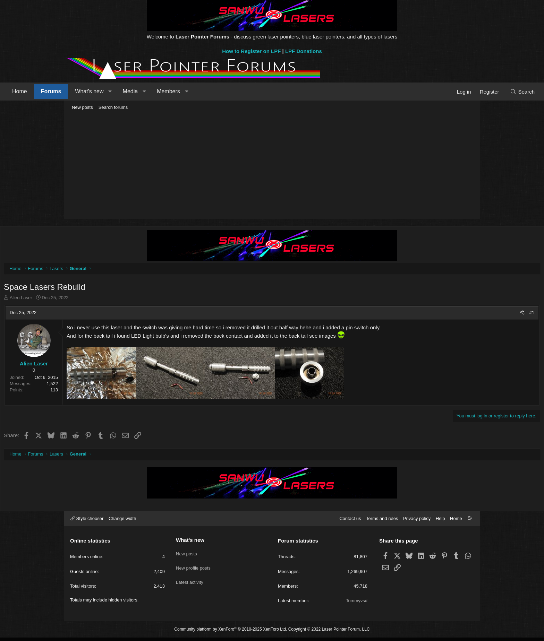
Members (230, 91)
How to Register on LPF (251, 51)
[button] (172, 91)
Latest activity (189, 580)
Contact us (350, 522)
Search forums (113, 107)
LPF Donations (303, 51)
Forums (113, 91)
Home (81, 91)
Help (440, 522)
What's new (151, 91)
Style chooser (86, 522)
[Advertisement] (272, 165)
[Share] (456, 314)
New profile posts (193, 568)
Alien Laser (86, 299)
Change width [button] (122, 522)
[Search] (460, 92)
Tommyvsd (356, 604)
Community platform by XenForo (230, 632)
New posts (82, 107)
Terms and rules (382, 522)
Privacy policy (417, 522)
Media (192, 91)
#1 (466, 314)
